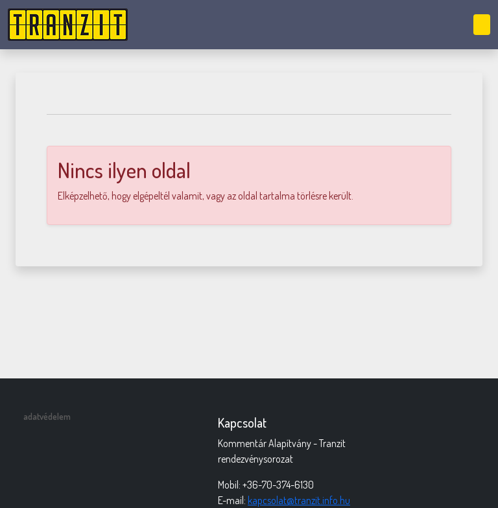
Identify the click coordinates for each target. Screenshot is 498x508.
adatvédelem (47, 416)
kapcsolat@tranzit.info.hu (299, 500)
